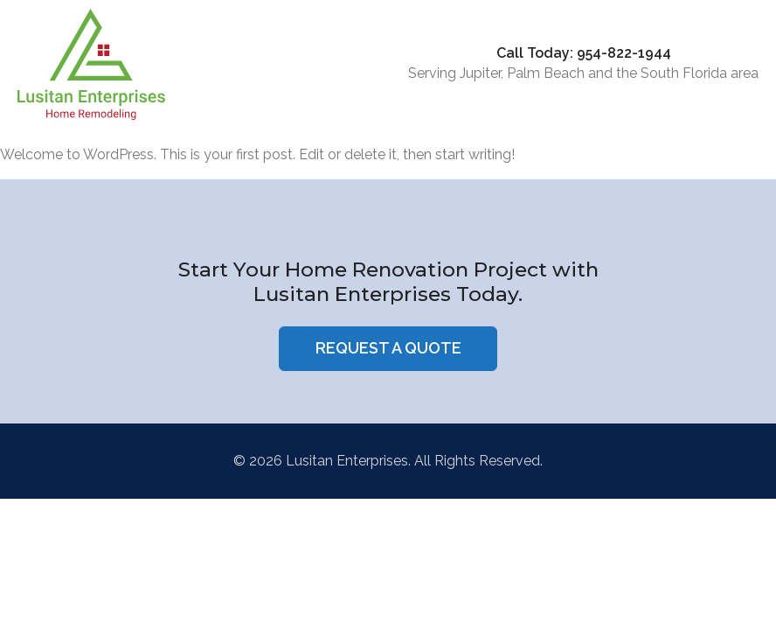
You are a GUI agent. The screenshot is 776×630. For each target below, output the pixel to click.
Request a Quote (388, 348)
